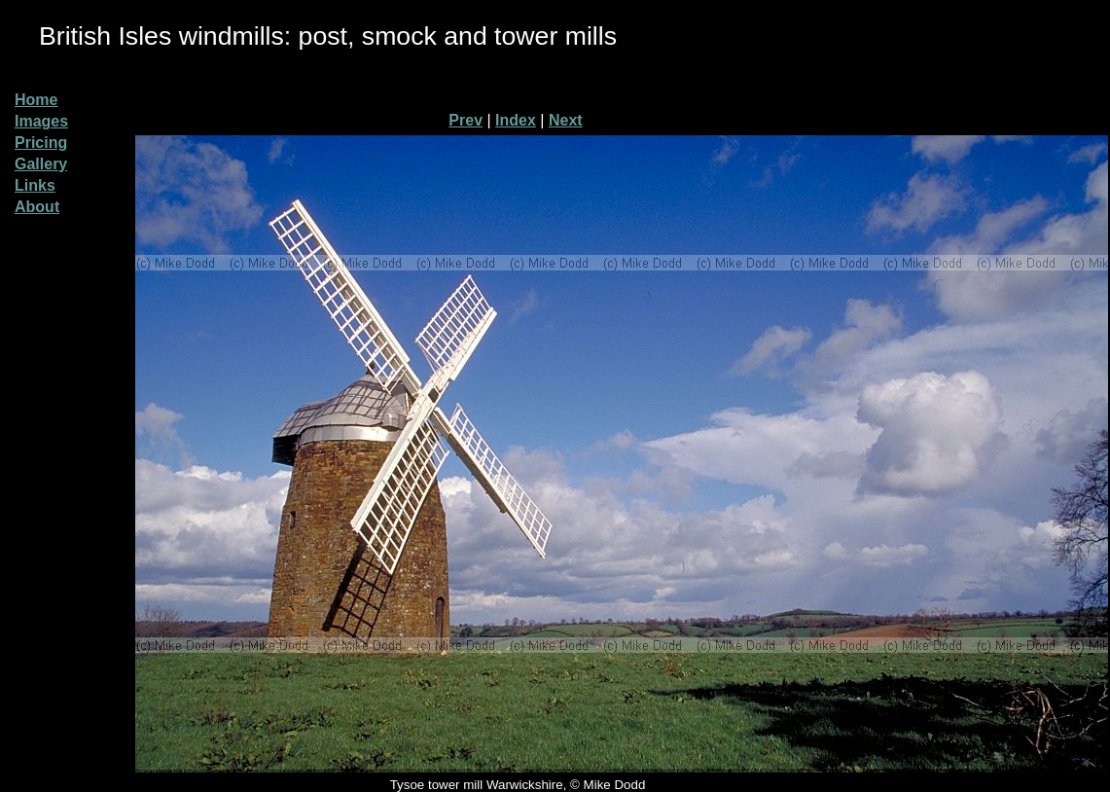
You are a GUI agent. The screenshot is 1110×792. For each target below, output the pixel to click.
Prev (465, 120)
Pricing (41, 142)
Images (41, 121)
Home (36, 99)
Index (515, 120)
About (37, 206)
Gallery (41, 164)
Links (35, 185)
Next (566, 120)
